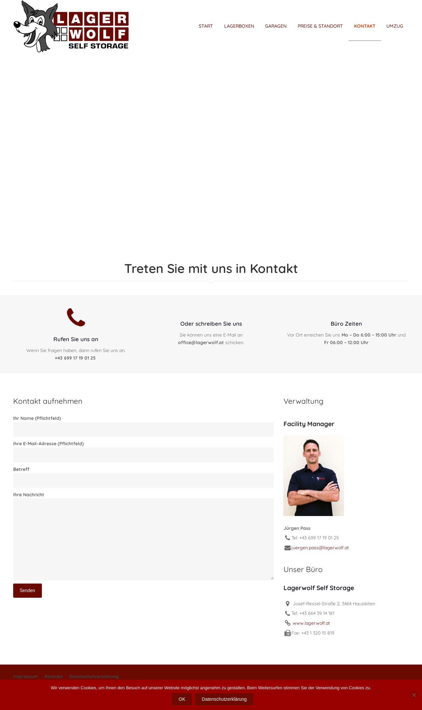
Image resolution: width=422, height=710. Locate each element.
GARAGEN (275, 26)
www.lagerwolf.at (310, 623)
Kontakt (54, 676)
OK (182, 699)
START (206, 26)
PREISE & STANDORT (320, 26)
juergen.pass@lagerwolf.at (320, 548)
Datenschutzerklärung (94, 676)
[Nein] (413, 695)
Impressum (25, 676)
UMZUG (394, 26)
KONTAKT (365, 26)
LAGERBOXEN (239, 26)
